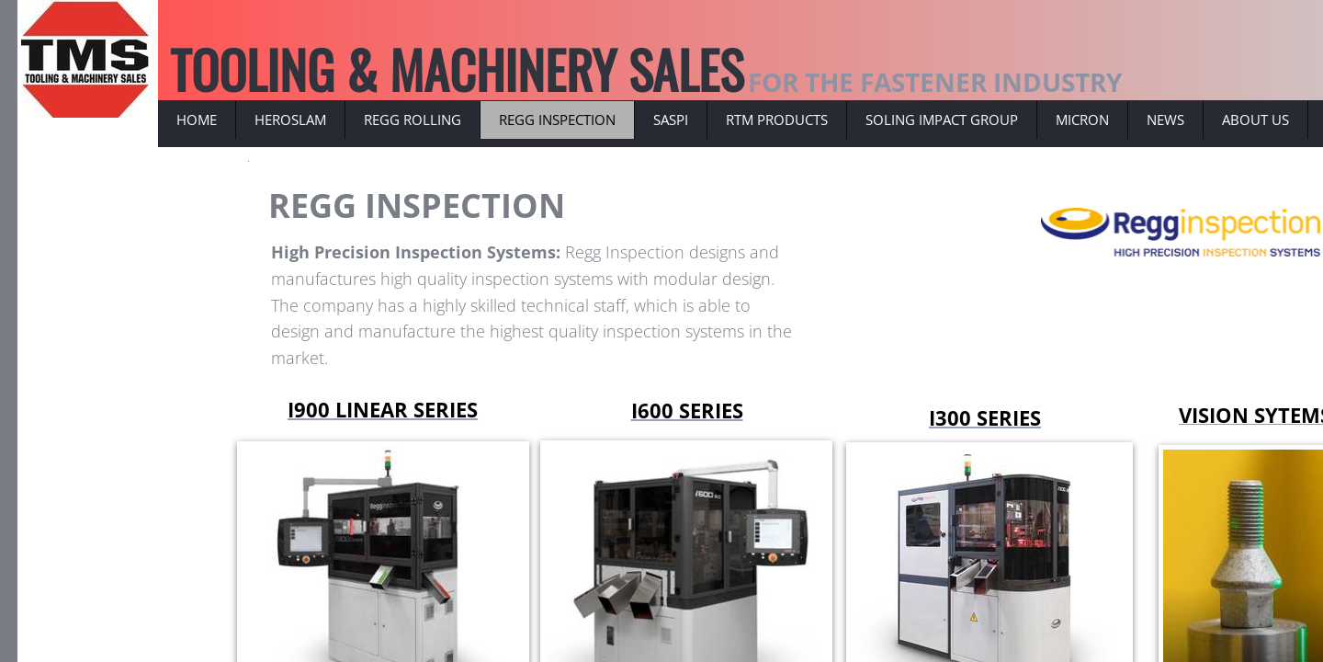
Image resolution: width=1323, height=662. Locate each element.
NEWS (1165, 119)
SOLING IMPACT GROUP (941, 119)
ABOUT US (1255, 119)
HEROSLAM (290, 119)
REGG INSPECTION (557, 119)
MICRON (1082, 119)
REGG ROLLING (412, 119)
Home (196, 119)
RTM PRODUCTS (777, 119)
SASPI (670, 119)
